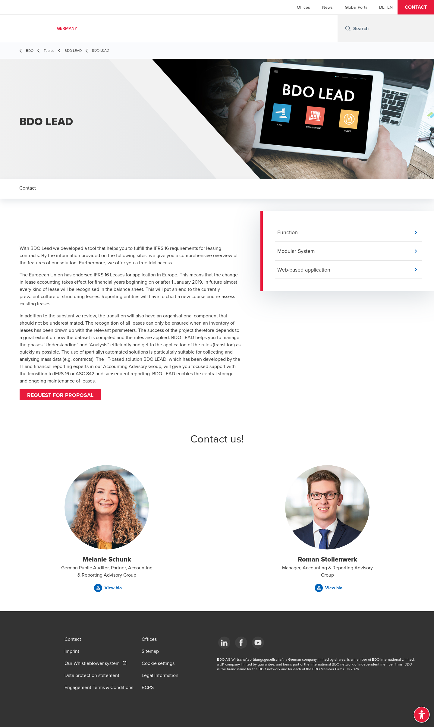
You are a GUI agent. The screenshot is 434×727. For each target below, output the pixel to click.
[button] (416, 7)
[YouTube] (258, 642)
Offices (303, 7)
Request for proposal (60, 395)
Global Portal (356, 7)
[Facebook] (241, 642)
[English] (390, 7)
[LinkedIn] (224, 642)
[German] (382, 7)
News (327, 7)
